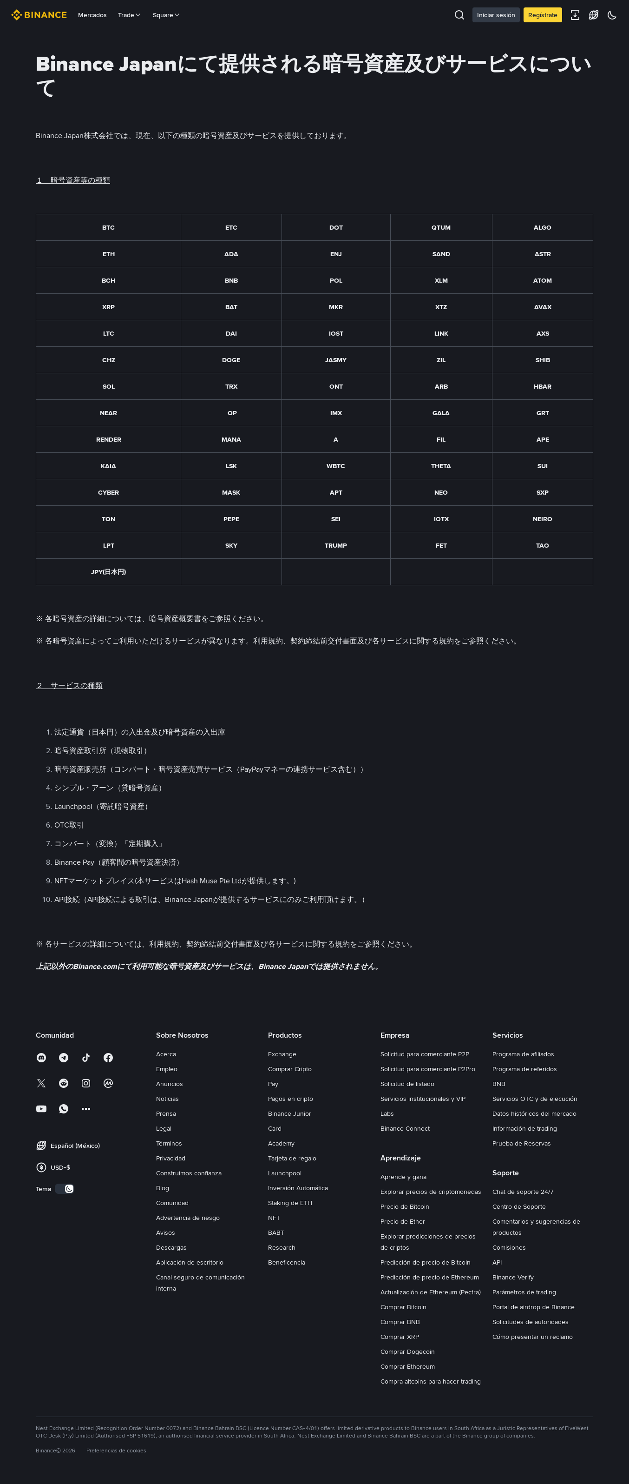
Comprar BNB (400, 1322)
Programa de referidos (524, 1069)
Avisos (165, 1232)
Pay (273, 1084)
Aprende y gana (403, 1177)
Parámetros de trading (524, 1292)
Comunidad (172, 1203)
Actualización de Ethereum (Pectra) (430, 1292)
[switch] (64, 1189)
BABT (276, 1232)
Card (275, 1128)
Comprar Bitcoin (403, 1307)
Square (167, 15)
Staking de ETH (290, 1203)
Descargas (171, 1247)
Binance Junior (289, 1113)
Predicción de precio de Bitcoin (425, 1262)
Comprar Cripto (290, 1069)
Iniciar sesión (496, 15)
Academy (281, 1143)
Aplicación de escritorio (189, 1262)
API (497, 1262)
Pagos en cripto (290, 1098)
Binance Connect (405, 1128)
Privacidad (170, 1158)
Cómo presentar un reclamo (532, 1336)
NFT (274, 1217)
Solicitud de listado (407, 1084)
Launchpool (284, 1173)
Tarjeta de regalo (292, 1158)
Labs (387, 1113)
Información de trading (524, 1128)
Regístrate (542, 15)
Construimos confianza (189, 1173)
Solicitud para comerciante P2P (424, 1054)
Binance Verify (513, 1277)
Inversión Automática (298, 1188)
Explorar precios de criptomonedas (430, 1191)
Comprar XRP (399, 1336)
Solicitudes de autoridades (530, 1322)
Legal (163, 1128)
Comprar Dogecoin (407, 1351)
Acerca (166, 1054)
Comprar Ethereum (407, 1366)
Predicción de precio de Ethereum (429, 1277)
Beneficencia (286, 1262)
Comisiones (509, 1247)
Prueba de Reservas (521, 1143)
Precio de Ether (402, 1221)
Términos (169, 1143)
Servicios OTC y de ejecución (534, 1098)
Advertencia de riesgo (188, 1217)
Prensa (166, 1113)
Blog (162, 1188)
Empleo (166, 1069)
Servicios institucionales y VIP (422, 1098)
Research (281, 1247)
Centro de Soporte (519, 1206)
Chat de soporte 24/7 (523, 1191)
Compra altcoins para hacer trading (430, 1381)
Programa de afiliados (523, 1054)
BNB (498, 1084)
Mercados (92, 15)
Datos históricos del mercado (534, 1113)
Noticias (167, 1098)
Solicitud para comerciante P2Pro (427, 1069)
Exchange (282, 1054)
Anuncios (169, 1084)
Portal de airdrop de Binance (533, 1307)
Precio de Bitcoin (404, 1206)
